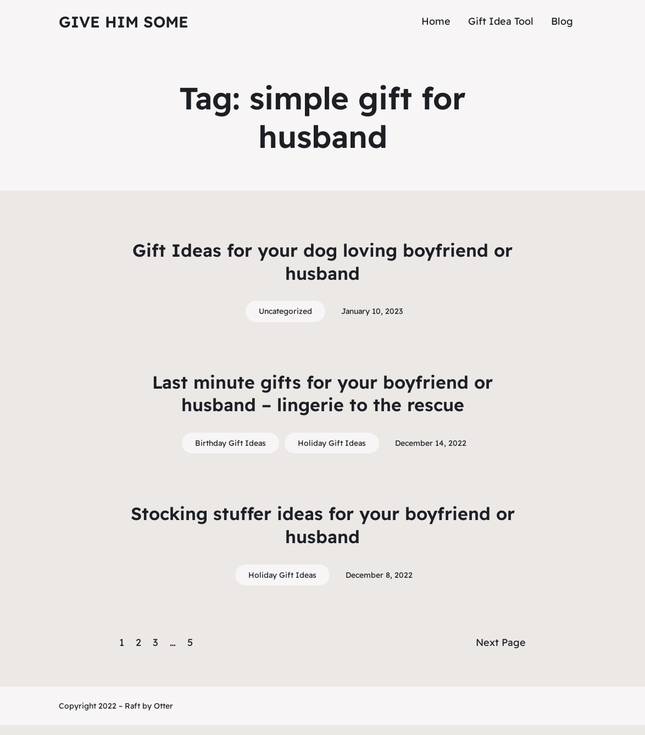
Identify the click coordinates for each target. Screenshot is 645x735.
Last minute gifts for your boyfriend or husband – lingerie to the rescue (322, 393)
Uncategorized (285, 311)
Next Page (501, 642)
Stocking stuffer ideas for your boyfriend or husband (323, 525)
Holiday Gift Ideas (332, 443)
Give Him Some (123, 21)
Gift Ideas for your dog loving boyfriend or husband (322, 261)
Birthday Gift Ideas (230, 443)
